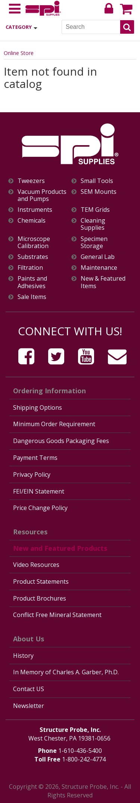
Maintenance (99, 267)
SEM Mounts (98, 191)
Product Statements (41, 581)
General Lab (98, 256)
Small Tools (97, 180)
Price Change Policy (40, 508)
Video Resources (36, 565)
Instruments (35, 209)
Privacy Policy (31, 474)
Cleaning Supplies (93, 224)
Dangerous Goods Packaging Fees (61, 441)
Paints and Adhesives (32, 282)
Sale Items (32, 296)
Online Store (19, 53)
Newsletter (28, 706)
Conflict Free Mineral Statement (57, 615)
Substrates (33, 256)
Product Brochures (39, 598)
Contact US (28, 689)
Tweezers (31, 180)
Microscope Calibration (34, 242)
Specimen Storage (94, 242)
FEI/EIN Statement (38, 491)
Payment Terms (35, 458)
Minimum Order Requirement (54, 424)
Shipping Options (37, 407)
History (23, 655)
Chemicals (32, 220)
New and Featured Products (60, 548)
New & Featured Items (103, 282)
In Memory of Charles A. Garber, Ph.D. (66, 672)
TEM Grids (95, 209)
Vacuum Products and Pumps (42, 195)
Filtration (30, 267)
